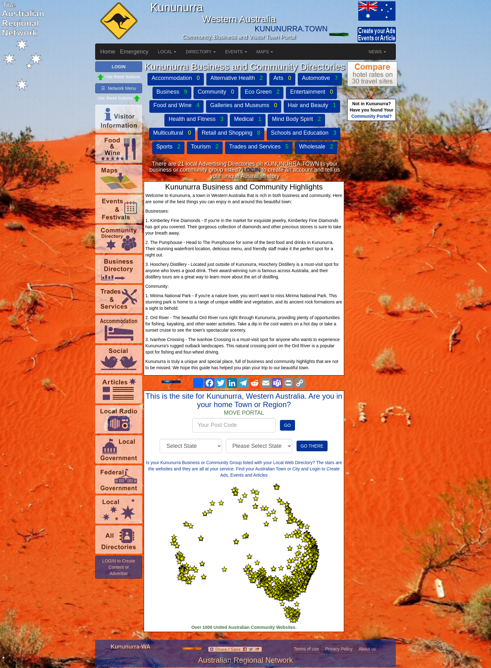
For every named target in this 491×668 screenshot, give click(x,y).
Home (107, 52)
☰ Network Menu (118, 88)
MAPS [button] (264, 51)
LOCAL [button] (167, 51)
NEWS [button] (377, 51)
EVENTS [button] (236, 51)
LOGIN (251, 170)
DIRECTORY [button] (201, 51)
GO (287, 425)
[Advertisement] (372, 221)
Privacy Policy (338, 648)
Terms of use (306, 648)
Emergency (134, 52)
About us (367, 648)
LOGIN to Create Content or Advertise (118, 567)
